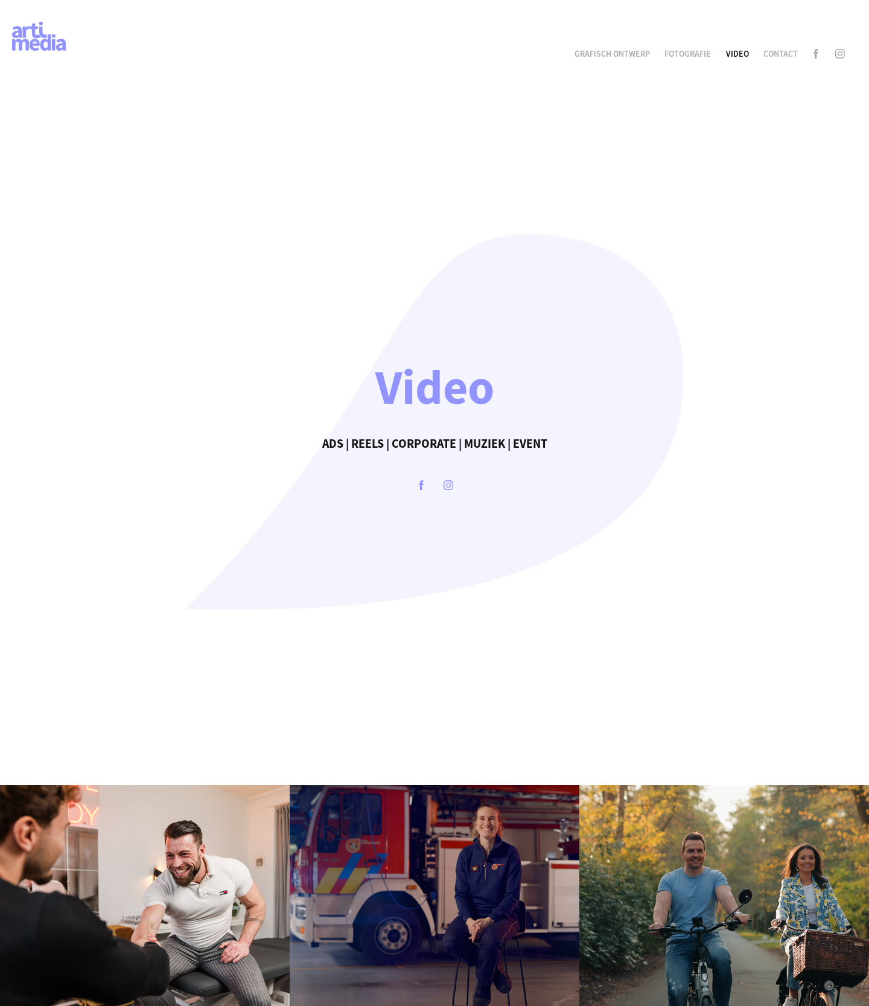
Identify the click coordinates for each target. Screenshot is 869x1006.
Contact (780, 53)
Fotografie (687, 53)
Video (737, 53)
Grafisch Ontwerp (612, 53)
